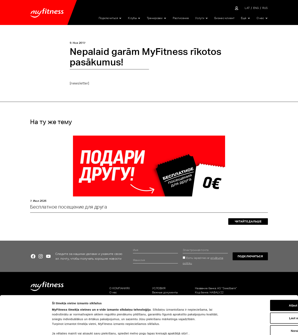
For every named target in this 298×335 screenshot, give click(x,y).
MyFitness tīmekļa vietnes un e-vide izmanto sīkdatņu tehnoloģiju (101, 287)
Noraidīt (265, 308)
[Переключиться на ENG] (256, 8)
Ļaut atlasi (265, 296)
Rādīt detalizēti (217, 327)
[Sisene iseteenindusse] (236, 8)
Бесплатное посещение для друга (68, 207)
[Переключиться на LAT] (247, 8)
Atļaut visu (265, 283)
